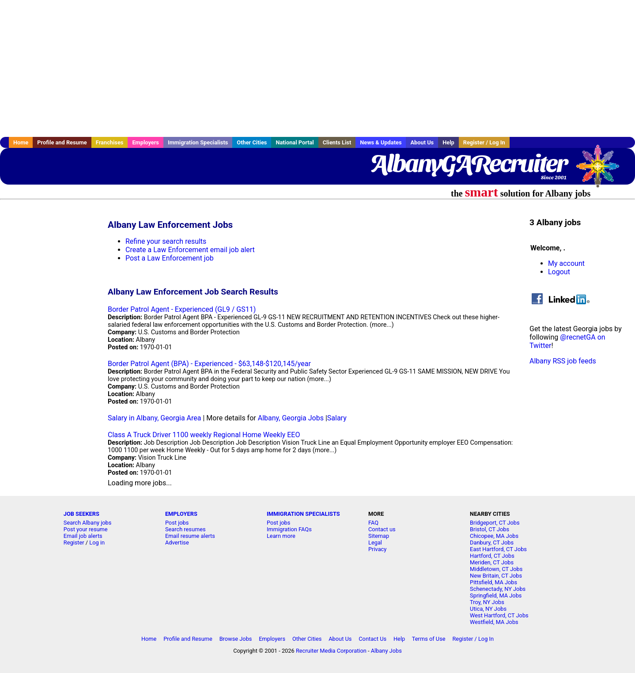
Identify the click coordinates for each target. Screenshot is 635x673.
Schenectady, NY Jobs (497, 589)
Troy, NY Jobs (487, 602)
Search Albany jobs (88, 522)
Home (20, 142)
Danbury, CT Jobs (492, 542)
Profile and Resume (62, 142)
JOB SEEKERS (81, 513)
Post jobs (177, 522)
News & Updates (380, 142)
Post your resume (86, 529)
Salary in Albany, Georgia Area (154, 418)
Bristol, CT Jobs (489, 529)
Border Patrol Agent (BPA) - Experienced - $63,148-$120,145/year (209, 363)
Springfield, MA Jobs (496, 595)
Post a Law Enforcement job (169, 258)
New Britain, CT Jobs (496, 575)
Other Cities (252, 142)
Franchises (110, 142)
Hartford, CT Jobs (492, 555)
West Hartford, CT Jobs (499, 615)
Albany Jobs (386, 650)
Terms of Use (429, 638)
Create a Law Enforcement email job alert (190, 250)
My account (566, 263)
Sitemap (378, 536)
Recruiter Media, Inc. (602, 170)
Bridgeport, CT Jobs (494, 522)
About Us (422, 142)
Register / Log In (484, 142)
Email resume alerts (190, 536)
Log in (97, 542)
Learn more (281, 536)
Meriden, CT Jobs (492, 562)
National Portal (295, 142)
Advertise (177, 542)
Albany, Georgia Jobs (291, 418)
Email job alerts (83, 536)
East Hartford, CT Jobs (498, 549)
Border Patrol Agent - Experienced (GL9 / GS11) (182, 309)
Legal (375, 542)
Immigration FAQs (289, 529)
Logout (559, 272)
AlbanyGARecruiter (468, 163)
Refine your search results (165, 241)
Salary (337, 418)
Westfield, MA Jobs (494, 622)
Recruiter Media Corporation (331, 650)
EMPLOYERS (181, 513)
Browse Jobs (235, 638)
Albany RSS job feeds (562, 361)
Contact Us (372, 638)
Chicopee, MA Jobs (494, 536)
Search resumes (185, 529)
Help (448, 142)
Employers (145, 142)
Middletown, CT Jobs (496, 569)
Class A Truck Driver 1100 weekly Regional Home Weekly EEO (204, 435)
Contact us (382, 529)
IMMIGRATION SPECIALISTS (303, 513)
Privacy (377, 549)
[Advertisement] (317, 68)
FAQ (373, 522)
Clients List (337, 142)
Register (74, 542)
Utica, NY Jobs (488, 608)
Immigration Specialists (198, 142)
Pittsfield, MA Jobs (493, 582)
